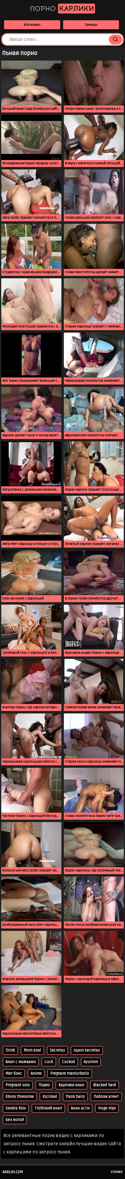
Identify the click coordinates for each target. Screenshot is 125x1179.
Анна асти (80, 1108)
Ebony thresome (20, 1096)
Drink (10, 1050)
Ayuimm (91, 1062)
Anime (36, 1073)
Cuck (48, 1062)
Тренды (91, 25)
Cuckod (68, 1062)
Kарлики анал (71, 1085)
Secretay (57, 1050)
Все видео (32, 25)
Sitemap (116, 1172)
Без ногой (15, 1119)
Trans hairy (75, 1096)
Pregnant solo (18, 1085)
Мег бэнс (14, 1073)
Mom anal (32, 1050)
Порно (62, 9)
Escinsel (50, 1096)
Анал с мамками (21, 1062)
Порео (44, 1085)
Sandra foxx (16, 1108)
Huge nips (107, 1108)
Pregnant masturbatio (69, 1073)
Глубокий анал (48, 1108)
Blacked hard (104, 1085)
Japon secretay (87, 1050)
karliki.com (12, 1172)
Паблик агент (106, 1096)
